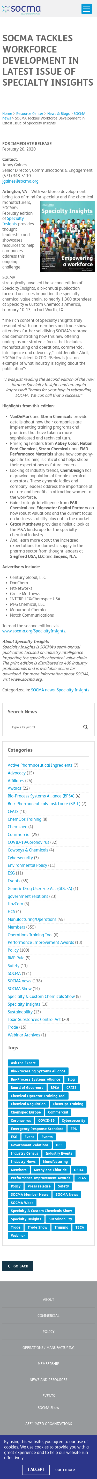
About (48, 1299)
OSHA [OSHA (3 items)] (79, 1170)
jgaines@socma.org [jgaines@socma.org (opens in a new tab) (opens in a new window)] (20, 181)
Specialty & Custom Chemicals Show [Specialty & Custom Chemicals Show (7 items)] (41, 1210)
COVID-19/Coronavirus (28, 842)
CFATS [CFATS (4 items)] (71, 1087)
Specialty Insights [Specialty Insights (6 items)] (26, 1219)
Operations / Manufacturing (48, 1348)
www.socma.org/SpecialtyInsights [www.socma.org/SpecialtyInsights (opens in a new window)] (33, 631)
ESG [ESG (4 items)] (14, 1136)
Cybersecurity (20, 858)
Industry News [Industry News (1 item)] (23, 1161)
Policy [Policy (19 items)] (15, 1186)
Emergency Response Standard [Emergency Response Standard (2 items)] (37, 1128)
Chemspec (17, 827)
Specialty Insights (73, 690)
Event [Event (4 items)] (29, 1136)
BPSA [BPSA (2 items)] (55, 1087)
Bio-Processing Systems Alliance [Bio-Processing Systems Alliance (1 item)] (38, 1071)
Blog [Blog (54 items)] (71, 1079)
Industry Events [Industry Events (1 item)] (59, 1153)
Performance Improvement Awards (41, 942)
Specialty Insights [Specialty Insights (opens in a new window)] (13, 221)
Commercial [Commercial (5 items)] (58, 1112)
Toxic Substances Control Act (34, 1019)
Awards (14, 788)
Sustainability (20, 1012)
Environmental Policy (27, 865)
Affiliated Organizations (48, 1424)
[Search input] (46, 727)
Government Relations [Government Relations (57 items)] (30, 1145)
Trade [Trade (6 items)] (15, 1227)
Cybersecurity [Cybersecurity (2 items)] (73, 1120)
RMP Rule (16, 958)
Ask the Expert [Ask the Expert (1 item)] (23, 1062)
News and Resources (48, 1380)
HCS (11, 911)
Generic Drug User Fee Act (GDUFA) (40, 888)
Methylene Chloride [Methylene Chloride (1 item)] (50, 1170)
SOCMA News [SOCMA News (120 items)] (67, 1194)
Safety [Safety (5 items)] (63, 1186)
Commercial (19, 834)
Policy (13, 950)
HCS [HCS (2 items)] (59, 1145)
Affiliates (16, 780)
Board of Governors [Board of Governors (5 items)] (27, 1087)
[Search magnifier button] (85, 727)
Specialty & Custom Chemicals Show (41, 996)
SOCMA (14, 973)
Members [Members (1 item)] (19, 1170)
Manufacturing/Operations (32, 919)
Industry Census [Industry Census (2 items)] (24, 1153)
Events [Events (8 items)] (47, 1136)
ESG (11, 873)
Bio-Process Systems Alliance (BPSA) (41, 796)
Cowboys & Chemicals (28, 850)
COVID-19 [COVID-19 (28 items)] (46, 1120)
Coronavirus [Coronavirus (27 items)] (21, 1120)
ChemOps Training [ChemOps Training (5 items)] (68, 1104)
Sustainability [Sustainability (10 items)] (60, 1219)
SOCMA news (43, 690)
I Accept (36, 1469)
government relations (28, 896)
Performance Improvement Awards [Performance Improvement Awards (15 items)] (40, 1178)
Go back (18, 1266)
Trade (13, 1027)
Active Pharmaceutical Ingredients (40, 765)
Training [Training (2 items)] (61, 1227)
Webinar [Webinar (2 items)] (18, 1235)
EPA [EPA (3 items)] (74, 1128)
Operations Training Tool (30, 935)
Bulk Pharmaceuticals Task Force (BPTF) (44, 803)
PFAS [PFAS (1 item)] (82, 1178)
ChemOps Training (24, 819)
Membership (48, 1364)
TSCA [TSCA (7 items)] (80, 1227)
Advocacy (17, 773)
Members (16, 927)
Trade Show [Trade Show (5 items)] (37, 1227)
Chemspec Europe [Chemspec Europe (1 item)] (26, 1112)
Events (14, 881)
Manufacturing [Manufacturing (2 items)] (55, 1161)
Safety (13, 965)
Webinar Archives (24, 1035)
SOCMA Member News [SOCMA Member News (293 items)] (29, 1194)
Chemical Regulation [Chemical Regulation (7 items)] (28, 1104)
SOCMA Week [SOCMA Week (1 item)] (22, 1202)
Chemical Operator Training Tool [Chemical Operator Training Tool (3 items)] (38, 1096)
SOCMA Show (20, 988)
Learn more (64, 1469)
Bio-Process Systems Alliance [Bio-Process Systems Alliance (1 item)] (35, 1079)
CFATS (13, 811)
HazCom (15, 904)
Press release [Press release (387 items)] (39, 1186)
